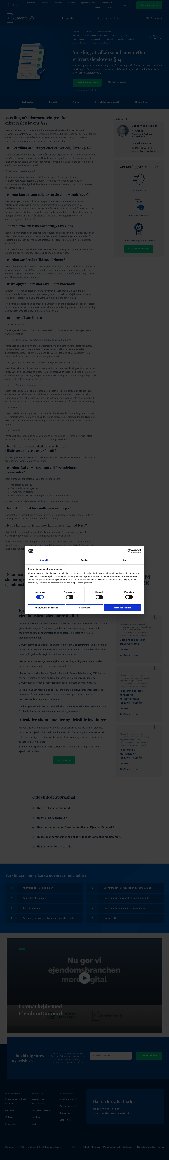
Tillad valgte (84, 607)
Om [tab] (124, 560)
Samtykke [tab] (45, 560)
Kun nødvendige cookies (46, 607)
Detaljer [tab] (84, 560)
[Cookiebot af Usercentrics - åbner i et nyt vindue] (129, 551)
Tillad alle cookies (122, 607)
